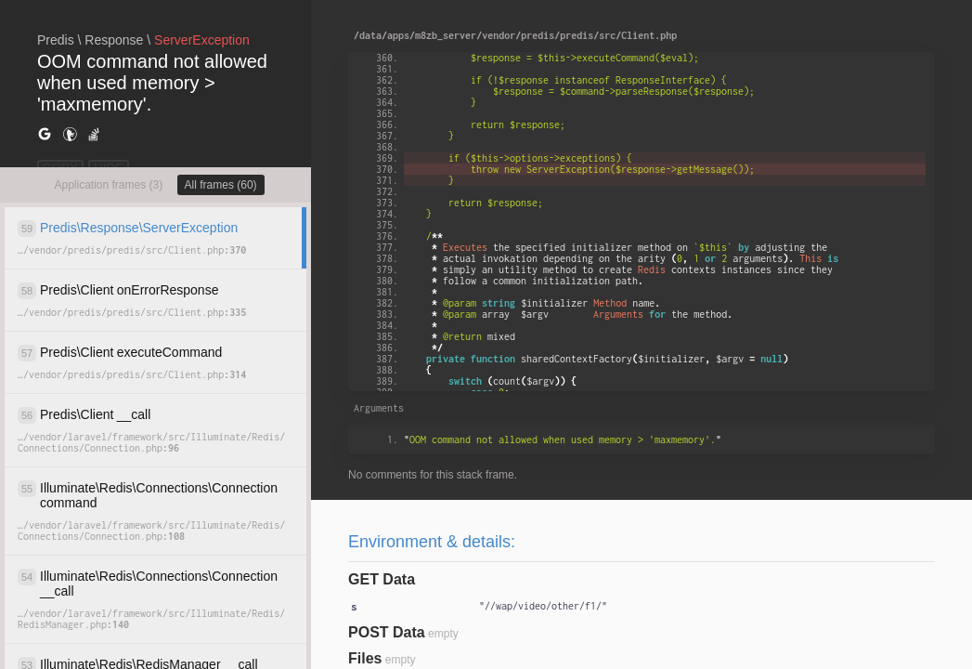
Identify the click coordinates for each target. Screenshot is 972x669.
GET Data (381, 579)
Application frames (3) (108, 184)
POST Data (386, 632)
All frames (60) (221, 184)
